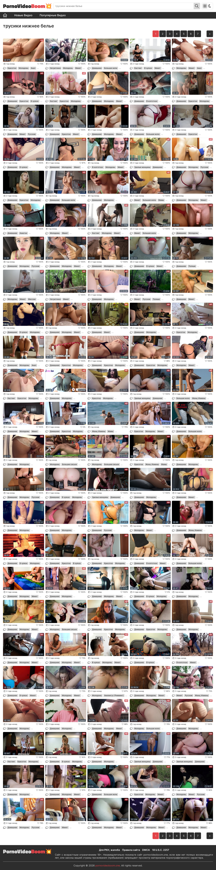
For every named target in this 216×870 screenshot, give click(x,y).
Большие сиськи (69, 464)
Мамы (161, 200)
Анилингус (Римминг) (114, 695)
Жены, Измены (198, 398)
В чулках (148, 68)
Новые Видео (23, 15)
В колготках (151, 101)
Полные (192, 266)
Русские (32, 134)
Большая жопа (110, 68)
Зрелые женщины (142, 167)
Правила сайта (131, 849)
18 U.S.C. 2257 (160, 849)
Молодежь (23, 68)
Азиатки (23, 233)
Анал (33, 68)
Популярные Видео (53, 15)
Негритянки (55, 68)
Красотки (12, 68)
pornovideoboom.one (107, 865)
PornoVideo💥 (27, 6)
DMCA (146, 849)
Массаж (32, 299)
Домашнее (97, 68)
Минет (78, 68)
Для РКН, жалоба (109, 849)
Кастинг (138, 68)
